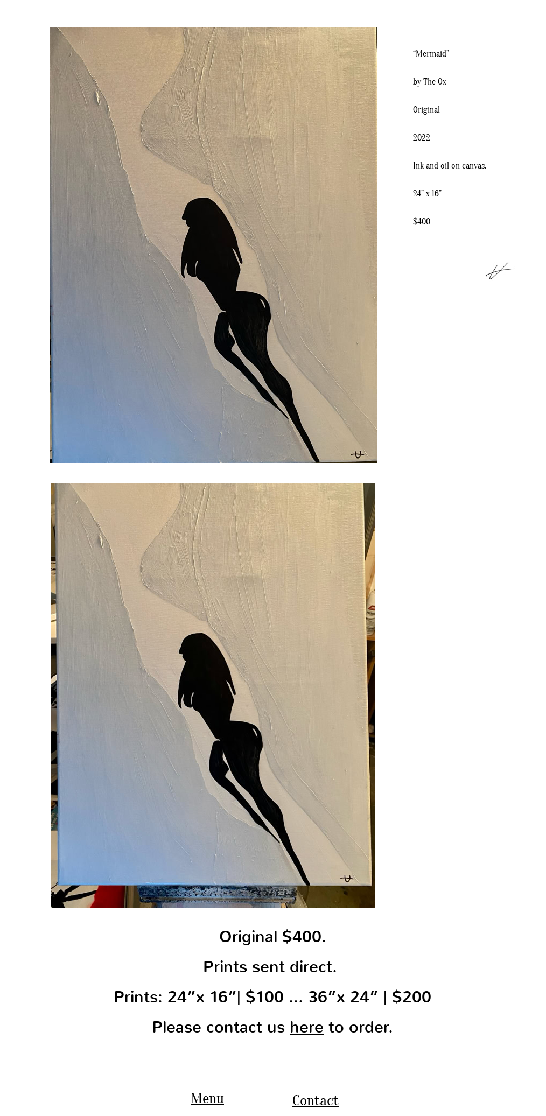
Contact (315, 1100)
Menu (207, 1098)
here (307, 1027)
